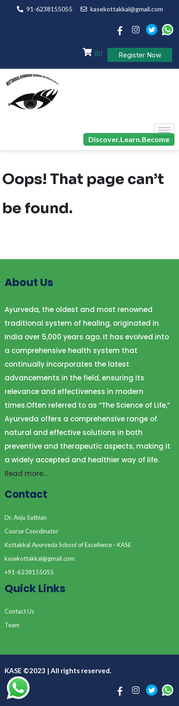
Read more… (26, 473)
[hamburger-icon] (164, 130)
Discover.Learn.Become (128, 139)
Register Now (139, 55)
